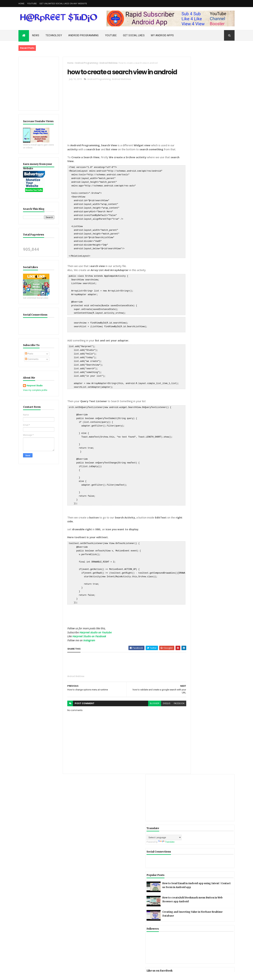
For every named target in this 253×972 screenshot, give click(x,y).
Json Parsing (190, 399)
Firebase (188, 380)
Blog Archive (221, 453)
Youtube (111, 35)
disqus (154, 697)
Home (21, 3)
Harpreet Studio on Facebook (85, 630)
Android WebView (104, 62)
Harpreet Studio (35, 385)
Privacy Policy (205, 417)
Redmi (187, 423)
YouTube (32, 3)
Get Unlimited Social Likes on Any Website (63, 3)
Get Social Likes (134, 35)
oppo (186, 417)
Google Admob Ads (193, 392)
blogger (142, 697)
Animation (217, 368)
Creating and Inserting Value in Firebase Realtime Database (215, 204)
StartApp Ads (190, 429)
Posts (29, 354)
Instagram (85, 634)
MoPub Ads (206, 405)
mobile (187, 405)
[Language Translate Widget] (199, 120)
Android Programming (83, 35)
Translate (202, 124)
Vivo (186, 436)
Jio (214, 392)
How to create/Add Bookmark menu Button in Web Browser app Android (214, 189)
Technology (54, 35)
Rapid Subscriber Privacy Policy (33, 799)
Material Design (214, 399)
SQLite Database (208, 423)
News (35, 35)
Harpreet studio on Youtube (92, 626)
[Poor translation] (12, 920)
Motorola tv (189, 411)
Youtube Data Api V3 (194, 442)
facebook (166, 697)
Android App (190, 355)
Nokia (222, 411)
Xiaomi (201, 436)
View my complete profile (35, 390)
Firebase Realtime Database (198, 386)
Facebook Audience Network (198, 374)
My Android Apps (162, 35)
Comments (31, 359)
